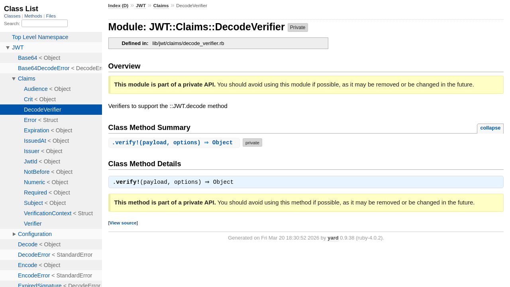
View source (123, 223)
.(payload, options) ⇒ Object (175, 142)
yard (333, 239)
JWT (141, 5)
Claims (161, 5)
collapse (490, 128)
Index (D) (118, 5)
